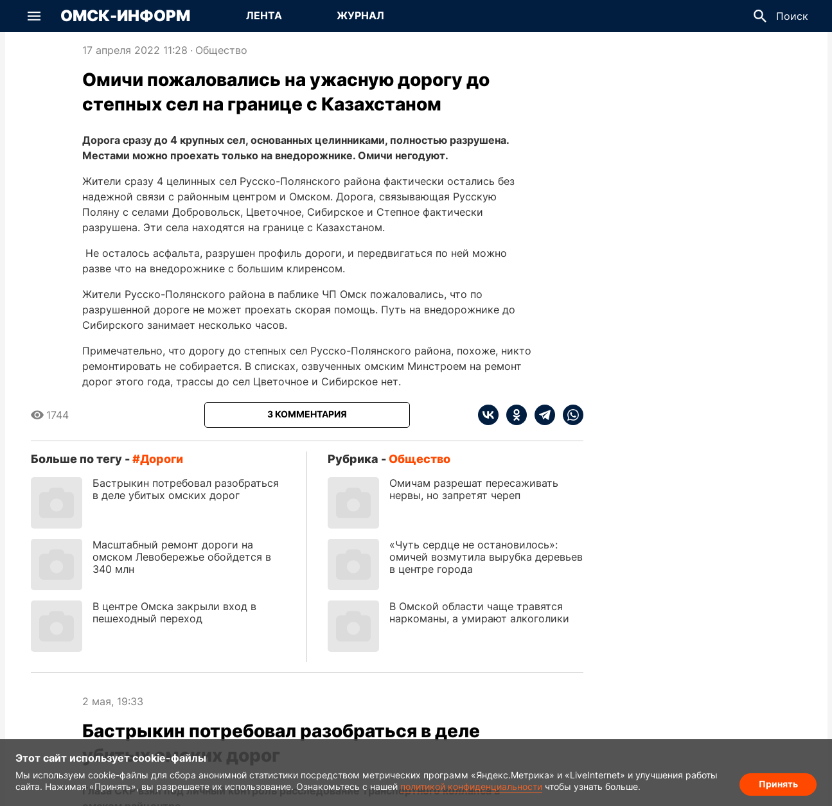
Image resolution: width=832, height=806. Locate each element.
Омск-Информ (125, 16)
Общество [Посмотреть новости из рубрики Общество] (221, 50)
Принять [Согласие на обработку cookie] (778, 783)
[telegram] (541, 415)
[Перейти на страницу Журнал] (360, 16)
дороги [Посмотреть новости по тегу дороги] (161, 459)
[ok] (513, 415)
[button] (34, 16)
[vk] (488, 415)
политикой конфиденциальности (471, 786)
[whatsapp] (569, 415)
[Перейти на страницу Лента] (264, 16)
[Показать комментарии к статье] (307, 415)
